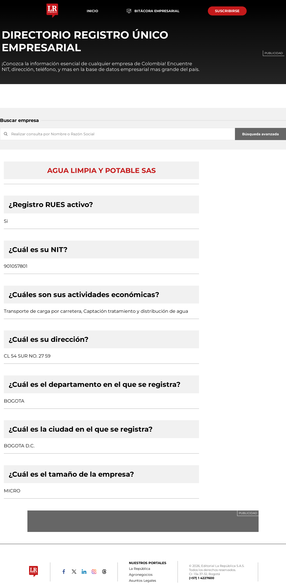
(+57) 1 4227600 (201, 578)
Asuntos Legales (142, 580)
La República (139, 568)
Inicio (92, 11)
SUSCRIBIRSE (227, 11)
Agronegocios (141, 574)
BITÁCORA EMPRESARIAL (153, 11)
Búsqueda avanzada (260, 134)
